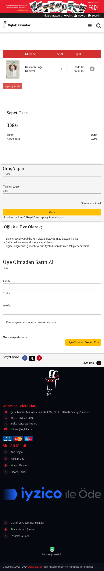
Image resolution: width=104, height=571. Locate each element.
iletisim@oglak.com (21, 429)
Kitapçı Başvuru (54, 15)
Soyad (6, 280)
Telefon (7, 305)
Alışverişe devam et (15, 337)
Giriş (68, 15)
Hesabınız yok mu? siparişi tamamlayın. (33, 217)
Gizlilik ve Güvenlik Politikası (23, 523)
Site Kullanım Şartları (19, 529)
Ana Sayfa (13, 452)
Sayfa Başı (91, 363)
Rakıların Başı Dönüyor (33, 69)
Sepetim (94, 15)
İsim (5, 268)
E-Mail (6, 174)
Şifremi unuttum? (91, 203)
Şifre (5, 190)
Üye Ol (80, 15)
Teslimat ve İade (16, 536)
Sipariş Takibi (14, 472)
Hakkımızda (13, 459)
